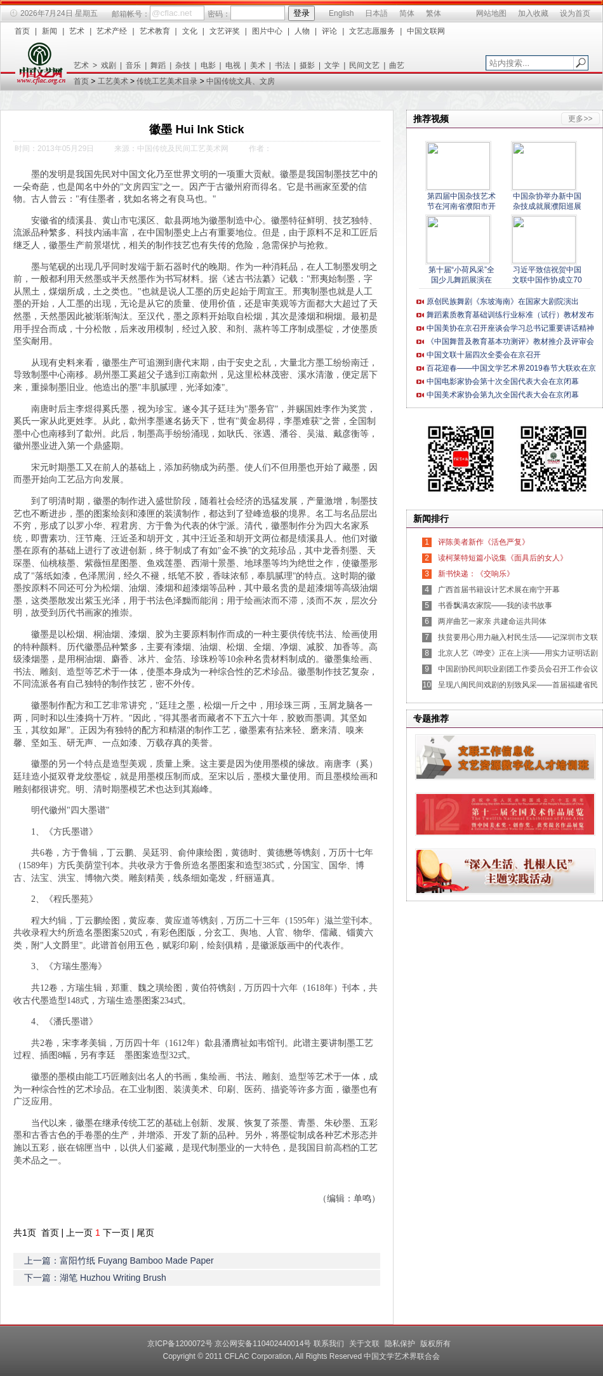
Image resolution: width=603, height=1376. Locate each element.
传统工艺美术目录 (166, 81)
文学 (332, 65)
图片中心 (267, 31)
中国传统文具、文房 (240, 81)
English (341, 13)
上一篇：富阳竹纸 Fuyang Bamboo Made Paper (119, 1260)
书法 (282, 65)
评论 (329, 31)
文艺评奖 (224, 31)
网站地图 (491, 13)
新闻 (49, 31)
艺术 (76, 31)
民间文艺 (364, 65)
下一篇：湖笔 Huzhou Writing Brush (95, 1278)
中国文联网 (426, 31)
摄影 (307, 65)
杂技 (182, 65)
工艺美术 (113, 81)
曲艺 (396, 65)
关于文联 (364, 1343)
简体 (406, 13)
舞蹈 (158, 65)
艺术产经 (111, 31)
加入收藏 (533, 13)
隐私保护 (400, 1343)
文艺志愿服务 (372, 31)
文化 (189, 31)
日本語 (376, 13)
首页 (22, 31)
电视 (233, 65)
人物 (302, 31)
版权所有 (435, 1343)
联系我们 (329, 1343)
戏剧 (108, 65)
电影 (208, 65)
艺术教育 (155, 31)
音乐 (133, 65)
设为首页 (575, 13)
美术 (257, 65)
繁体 (433, 13)
